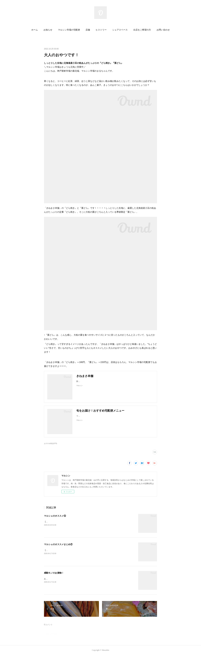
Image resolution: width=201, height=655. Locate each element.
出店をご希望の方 (142, 30)
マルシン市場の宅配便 (69, 30)
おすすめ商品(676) (50, 443)
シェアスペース (120, 30)
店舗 (88, 30)
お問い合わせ (163, 30)
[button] (34, 30)
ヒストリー (101, 30)
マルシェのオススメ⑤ (55, 516)
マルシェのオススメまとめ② (58, 544)
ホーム (34, 30)
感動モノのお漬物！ (54, 573)
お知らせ (47, 30)
